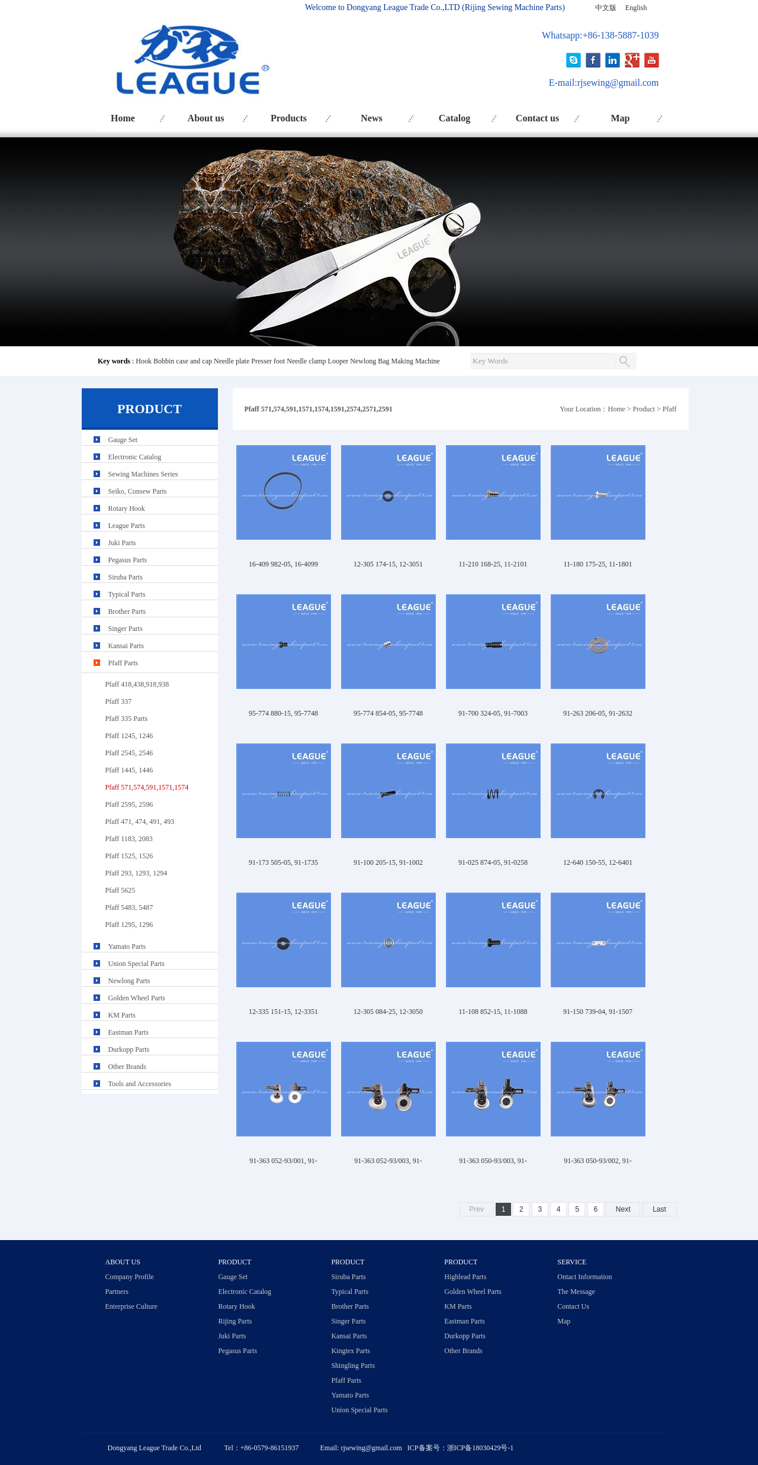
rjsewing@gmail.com (618, 83)
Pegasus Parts (127, 560)
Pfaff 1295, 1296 (129, 924)
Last (659, 1209)
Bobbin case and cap (182, 361)
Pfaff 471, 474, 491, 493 (140, 821)
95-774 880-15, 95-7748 (283, 713)
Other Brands (127, 1066)
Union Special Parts (136, 964)
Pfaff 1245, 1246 (129, 736)
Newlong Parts (129, 981)
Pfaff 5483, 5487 (129, 907)
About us (206, 118)
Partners (117, 1291)
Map (620, 118)
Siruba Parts (125, 577)
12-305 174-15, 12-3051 (388, 564)
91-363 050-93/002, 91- (597, 1161)
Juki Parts (122, 543)
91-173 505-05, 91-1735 (283, 862)
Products (289, 118)
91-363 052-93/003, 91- (388, 1161)
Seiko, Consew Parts (137, 491)
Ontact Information (584, 1277)
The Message (576, 1291)
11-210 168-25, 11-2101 (492, 564)
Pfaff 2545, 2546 (129, 753)
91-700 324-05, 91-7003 (493, 713)
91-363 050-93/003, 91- (492, 1161)
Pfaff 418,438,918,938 (137, 684)
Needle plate (231, 361)
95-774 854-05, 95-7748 (388, 713)
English (636, 8)
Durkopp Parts (129, 1049)
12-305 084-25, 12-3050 (388, 1011)
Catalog (454, 118)
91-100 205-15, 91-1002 (388, 862)
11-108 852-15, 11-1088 (492, 1011)
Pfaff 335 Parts (126, 718)
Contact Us (573, 1306)
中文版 (605, 8)
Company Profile (129, 1277)
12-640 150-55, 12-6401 (597, 862)
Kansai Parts (126, 646)
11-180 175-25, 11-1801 (597, 564)
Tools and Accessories (139, 1084)
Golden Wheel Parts (136, 998)
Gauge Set (123, 440)
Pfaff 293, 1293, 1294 (136, 873)
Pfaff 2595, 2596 (129, 804)
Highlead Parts (465, 1277)
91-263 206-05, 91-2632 (597, 713)
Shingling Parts (353, 1365)
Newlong (363, 361)
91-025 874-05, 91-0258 (493, 862)
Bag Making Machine (409, 361)
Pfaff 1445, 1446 (129, 770)
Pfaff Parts (123, 663)
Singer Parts (125, 628)
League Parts (126, 525)
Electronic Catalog (135, 457)
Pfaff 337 (118, 701)
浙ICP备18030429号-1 (480, 1448)
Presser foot (268, 361)
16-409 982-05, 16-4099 (283, 564)
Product (644, 409)
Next (623, 1209)
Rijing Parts (235, 1321)
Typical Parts (127, 594)
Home (123, 118)
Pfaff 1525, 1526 (129, 856)
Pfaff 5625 (120, 890)
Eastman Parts (128, 1032)
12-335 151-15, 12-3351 (283, 1011)
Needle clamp (306, 361)
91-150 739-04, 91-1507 (597, 1011)
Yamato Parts (127, 946)
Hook (144, 361)
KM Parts (122, 1015)
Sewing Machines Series (143, 474)
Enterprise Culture (131, 1306)
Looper (338, 361)
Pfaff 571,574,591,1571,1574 (147, 787)
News (371, 118)
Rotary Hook (126, 508)
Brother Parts (127, 611)
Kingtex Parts (350, 1351)
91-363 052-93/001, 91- (283, 1161)
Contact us (537, 118)
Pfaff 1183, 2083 (129, 839)
